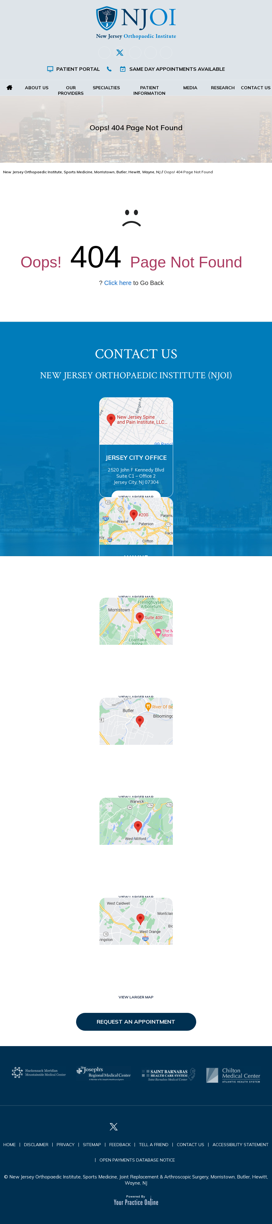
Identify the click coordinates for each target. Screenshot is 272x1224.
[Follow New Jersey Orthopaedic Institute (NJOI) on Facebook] (104, 52)
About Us (36, 87)
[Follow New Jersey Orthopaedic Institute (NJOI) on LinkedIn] (135, 52)
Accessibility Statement (241, 1144)
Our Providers (70, 90)
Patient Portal (78, 69)
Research (223, 87)
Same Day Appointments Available (177, 69)
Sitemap (92, 1144)
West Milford (136, 857)
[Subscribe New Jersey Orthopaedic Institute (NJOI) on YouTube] (166, 52)
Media (190, 87)
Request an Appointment (136, 1021)
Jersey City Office (136, 457)
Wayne (136, 557)
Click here (118, 282)
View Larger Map (136, 497)
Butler (136, 757)
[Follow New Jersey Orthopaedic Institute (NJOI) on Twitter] (120, 52)
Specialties (106, 87)
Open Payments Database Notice (137, 1160)
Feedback (120, 1144)
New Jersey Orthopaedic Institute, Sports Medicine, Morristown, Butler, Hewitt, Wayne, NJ (81, 172)
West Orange (136, 957)
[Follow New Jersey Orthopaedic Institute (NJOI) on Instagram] (150, 52)
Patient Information (150, 90)
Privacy (66, 1144)
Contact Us (255, 87)
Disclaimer (36, 1144)
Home (9, 87)
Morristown (136, 657)
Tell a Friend (153, 1144)
